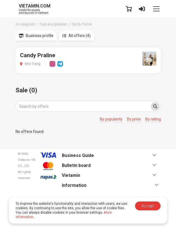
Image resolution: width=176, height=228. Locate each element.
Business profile (36, 35)
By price (134, 119)
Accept (148, 206)
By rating (153, 119)
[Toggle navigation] (156, 9)
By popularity (111, 119)
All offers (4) (76, 35)
